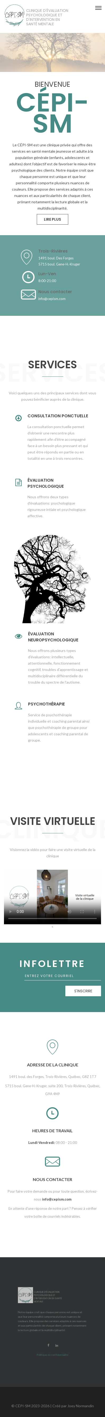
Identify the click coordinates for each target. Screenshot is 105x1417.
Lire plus (52, 219)
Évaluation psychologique (46, 483)
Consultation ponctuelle (58, 416)
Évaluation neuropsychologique (53, 637)
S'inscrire (83, 991)
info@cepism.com (56, 1199)
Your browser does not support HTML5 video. (52, 897)
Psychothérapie (46, 704)
